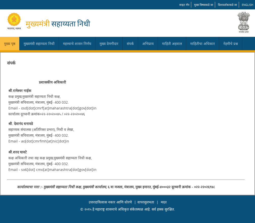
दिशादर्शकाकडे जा (227, 5)
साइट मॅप (184, 5)
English (247, 5)
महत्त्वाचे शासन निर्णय (77, 43)
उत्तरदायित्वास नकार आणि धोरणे (110, 202)
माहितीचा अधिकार (202, 43)
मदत (164, 202)
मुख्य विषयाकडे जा (203, 5)
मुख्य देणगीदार (109, 43)
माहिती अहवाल (172, 43)
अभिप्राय (148, 43)
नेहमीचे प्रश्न (230, 43)
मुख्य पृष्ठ (9, 43)
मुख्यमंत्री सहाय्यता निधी (39, 43)
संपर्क (130, 43)
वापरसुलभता (145, 202)
